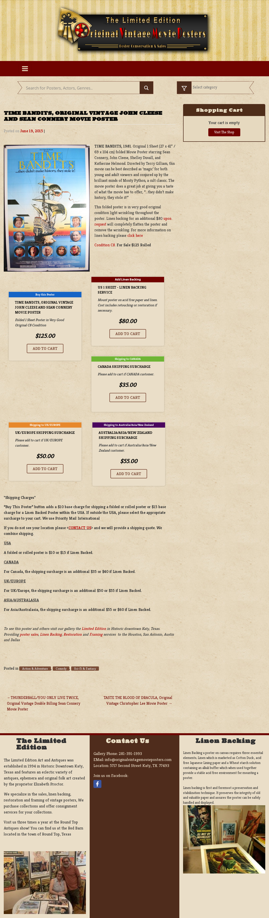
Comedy (61, 668)
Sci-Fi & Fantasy (85, 668)
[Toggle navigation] (25, 68)
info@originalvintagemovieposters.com (138, 759)
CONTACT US (79, 527)
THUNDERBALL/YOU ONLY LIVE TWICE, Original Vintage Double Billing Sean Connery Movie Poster (43, 703)
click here (135, 235)
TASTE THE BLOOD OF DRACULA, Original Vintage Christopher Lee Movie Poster (138, 700)
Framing (95, 634)
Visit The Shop (224, 132)
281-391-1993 (130, 753)
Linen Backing (51, 634)
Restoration (72, 634)
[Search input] (82, 88)
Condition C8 (104, 245)
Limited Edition (94, 628)
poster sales (29, 634)
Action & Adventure (35, 668)
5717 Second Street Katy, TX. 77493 (139, 765)
